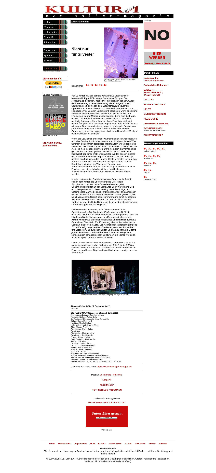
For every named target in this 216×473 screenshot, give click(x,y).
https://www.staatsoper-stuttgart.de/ (114, 366)
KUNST (102, 443)
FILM (92, 443)
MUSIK (128, 443)
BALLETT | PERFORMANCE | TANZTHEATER (153, 92)
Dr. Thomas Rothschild (111, 374)
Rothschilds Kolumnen (156, 85)
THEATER (140, 443)
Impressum (81, 443)
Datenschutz (64, 443)
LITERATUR (115, 443)
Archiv (151, 443)
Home (52, 443)
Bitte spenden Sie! (52, 78)
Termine (163, 443)
